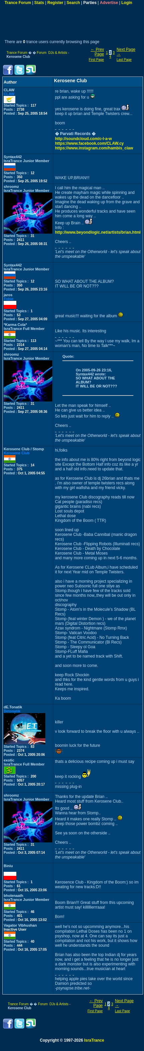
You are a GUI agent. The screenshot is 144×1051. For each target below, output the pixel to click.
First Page (96, 60)
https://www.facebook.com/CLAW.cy (89, 143)
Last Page (124, 60)
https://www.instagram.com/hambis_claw (94, 148)
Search (73, 2)
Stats (39, 2)
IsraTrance (94, 1040)
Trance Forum (18, 2)
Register (55, 2)
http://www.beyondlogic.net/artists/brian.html (98, 232)
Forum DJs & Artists (52, 52)
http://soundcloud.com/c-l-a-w (83, 138)
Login (126, 2)
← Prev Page (97, 51)
